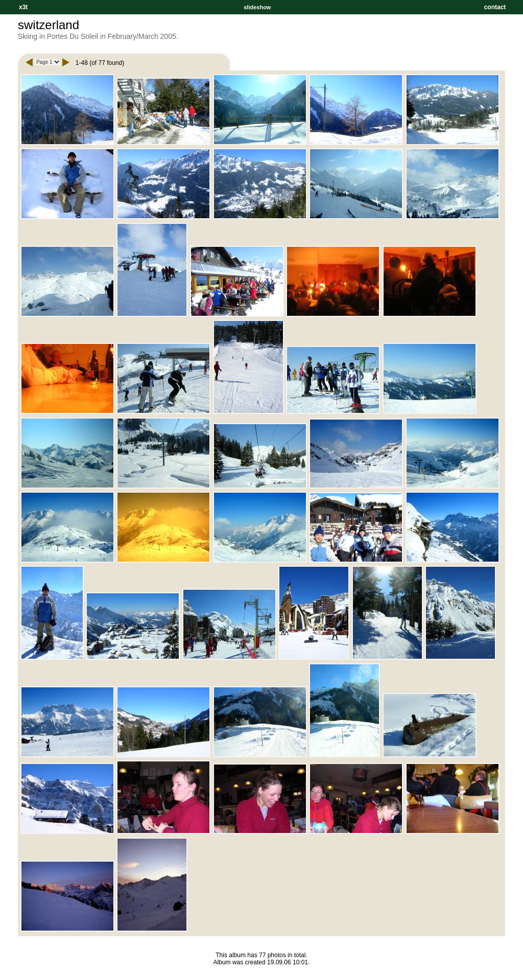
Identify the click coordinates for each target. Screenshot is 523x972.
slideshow (257, 7)
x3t (23, 7)
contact (495, 7)
